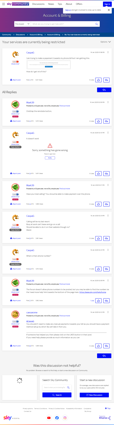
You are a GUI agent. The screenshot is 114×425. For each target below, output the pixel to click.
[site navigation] (3, 4)
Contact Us (27, 411)
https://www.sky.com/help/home (92, 292)
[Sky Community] (18, 4)
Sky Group (87, 411)
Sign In (107, 4)
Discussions (38, 4)
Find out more (64, 106)
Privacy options (28, 408)
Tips (60, 4)
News (51, 4)
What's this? (15, 64)
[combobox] (62, 24)
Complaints (87, 408)
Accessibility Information (74, 408)
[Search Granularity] (22, 24)
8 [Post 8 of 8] (30, 346)
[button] (108, 52)
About (69, 4)
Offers (79, 4)
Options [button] (104, 42)
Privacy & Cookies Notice (56, 408)
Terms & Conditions (40, 408)
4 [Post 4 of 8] (30, 204)
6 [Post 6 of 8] (30, 269)
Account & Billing (57, 15)
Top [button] (108, 408)
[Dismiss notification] (109, 10)
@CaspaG (30, 321)
